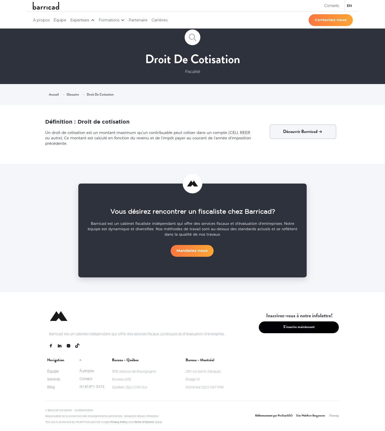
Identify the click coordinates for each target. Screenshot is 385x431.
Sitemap (334, 416)
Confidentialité (83, 410)
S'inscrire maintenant (299, 327)
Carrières (159, 20)
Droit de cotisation (100, 95)
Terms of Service (144, 422)
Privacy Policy (118, 422)
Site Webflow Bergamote (310, 416)
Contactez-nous (331, 19)
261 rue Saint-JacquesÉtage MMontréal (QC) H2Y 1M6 (204, 379)
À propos (41, 20)
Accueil (54, 95)
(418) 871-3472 (92, 386)
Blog (51, 387)
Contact (86, 378)
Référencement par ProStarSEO (274, 416)
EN (349, 5)
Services (53, 379)
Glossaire (73, 95)
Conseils (331, 5)
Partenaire (138, 20)
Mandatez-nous (192, 250)
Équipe (60, 20)
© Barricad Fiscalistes (58, 410)
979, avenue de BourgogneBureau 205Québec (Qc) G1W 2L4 (133, 379)
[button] (82, 20)
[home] (46, 6)
